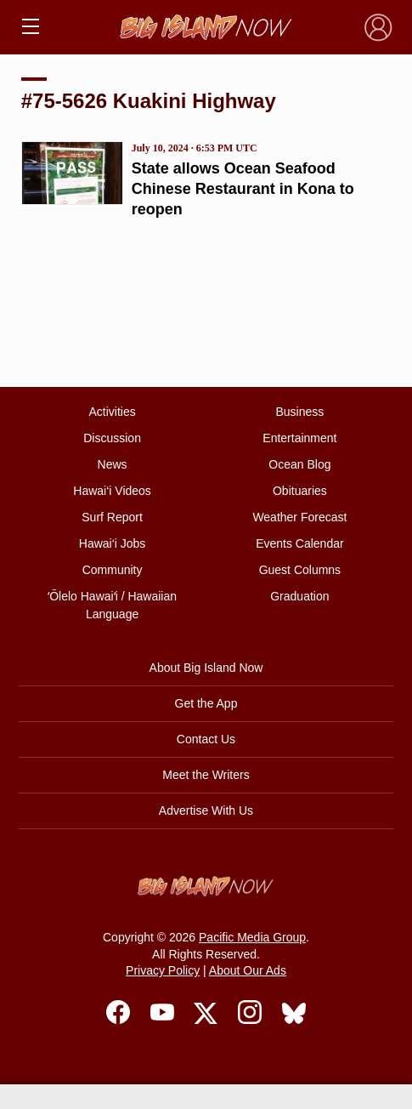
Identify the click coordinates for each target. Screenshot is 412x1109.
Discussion (112, 438)
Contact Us (206, 739)
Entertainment (299, 438)
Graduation (299, 596)
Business (299, 411)
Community (112, 570)
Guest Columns (300, 570)
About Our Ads (247, 970)
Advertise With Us (206, 810)
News (112, 464)
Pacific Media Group (252, 937)
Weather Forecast (299, 517)
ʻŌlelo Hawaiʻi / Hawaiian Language (112, 605)
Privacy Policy (163, 970)
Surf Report (112, 517)
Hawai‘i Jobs (112, 543)
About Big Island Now (206, 667)
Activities (111, 411)
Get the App (206, 703)
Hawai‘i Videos (112, 491)
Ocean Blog (299, 464)
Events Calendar (300, 543)
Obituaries (300, 491)
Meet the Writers (205, 775)
